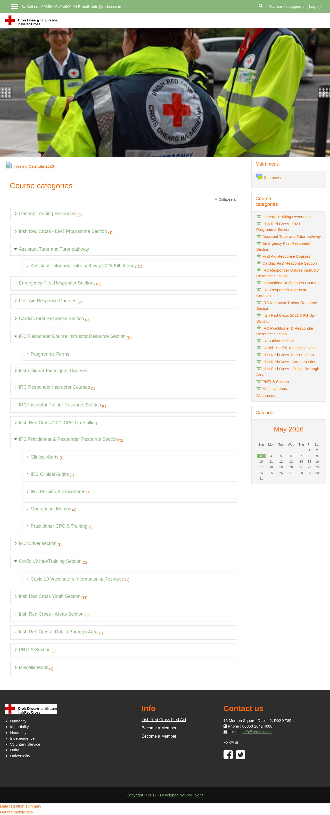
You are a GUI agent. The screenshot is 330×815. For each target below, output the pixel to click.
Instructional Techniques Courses (53, 370)
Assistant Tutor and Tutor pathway (54, 249)
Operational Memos (51, 508)
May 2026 (288, 429)
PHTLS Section (35, 649)
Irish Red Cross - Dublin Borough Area (58, 631)
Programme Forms (50, 354)
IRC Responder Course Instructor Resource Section (72, 336)
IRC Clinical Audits (50, 474)
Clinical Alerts (45, 457)
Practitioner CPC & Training (59, 526)
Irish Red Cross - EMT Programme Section (63, 231)
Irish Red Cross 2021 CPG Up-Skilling (58, 422)
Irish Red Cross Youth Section (49, 596)
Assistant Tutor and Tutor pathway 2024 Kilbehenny (84, 265)
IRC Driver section (37, 543)
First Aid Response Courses (48, 300)
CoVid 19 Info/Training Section (51, 561)
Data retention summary (20, 806)
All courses (265, 395)
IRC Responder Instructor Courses (54, 387)
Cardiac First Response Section (51, 318)
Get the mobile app (16, 812)
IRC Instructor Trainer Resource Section (60, 405)
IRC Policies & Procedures (58, 491)
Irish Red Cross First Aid (164, 720)
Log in (314, 6)
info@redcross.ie (106, 6)
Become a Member (159, 728)
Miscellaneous (33, 667)
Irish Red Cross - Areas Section (51, 614)
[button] (261, 5)
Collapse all (228, 199)
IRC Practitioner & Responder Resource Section (68, 439)
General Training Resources (48, 213)
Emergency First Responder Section (56, 283)
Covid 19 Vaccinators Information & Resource (77, 579)
